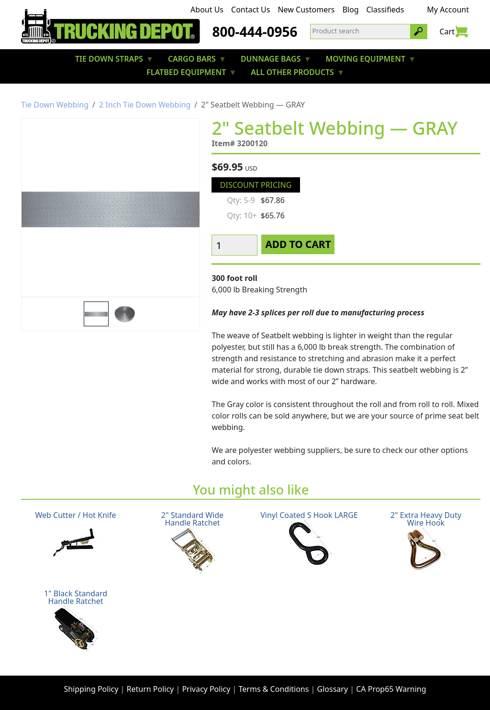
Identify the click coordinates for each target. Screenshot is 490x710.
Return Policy (150, 689)
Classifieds (385, 9)
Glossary (332, 689)
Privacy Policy (206, 689)
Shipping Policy (91, 689)
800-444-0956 (254, 31)
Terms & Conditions (274, 689)
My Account (448, 9)
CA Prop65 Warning (391, 689)
